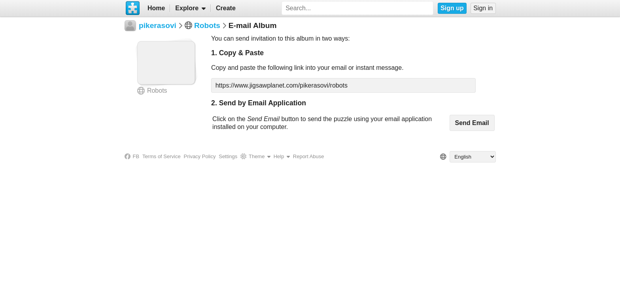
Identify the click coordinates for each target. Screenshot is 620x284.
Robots (207, 25)
